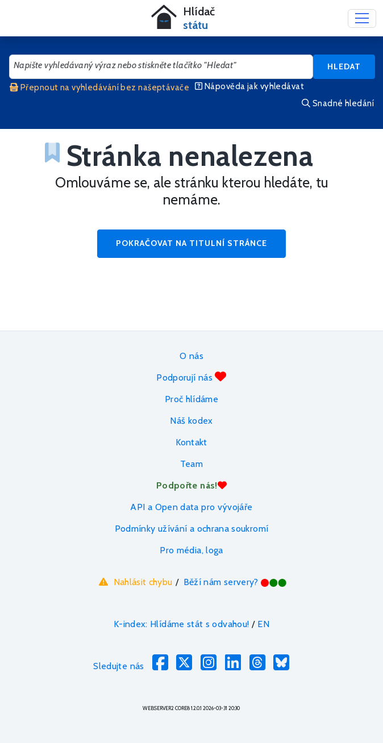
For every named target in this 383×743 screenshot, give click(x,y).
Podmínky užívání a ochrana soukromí (192, 528)
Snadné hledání (338, 103)
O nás (191, 355)
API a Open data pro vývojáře (191, 507)
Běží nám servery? (236, 582)
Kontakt (191, 442)
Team (191, 463)
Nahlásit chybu (134, 581)
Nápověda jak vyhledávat (249, 86)
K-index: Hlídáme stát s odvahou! (181, 624)
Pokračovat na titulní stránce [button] (191, 243)
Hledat (344, 66)
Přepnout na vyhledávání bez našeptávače (99, 87)
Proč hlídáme (191, 399)
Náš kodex (191, 420)
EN (263, 624)
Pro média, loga (191, 550)
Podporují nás (191, 377)
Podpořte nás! (191, 485)
